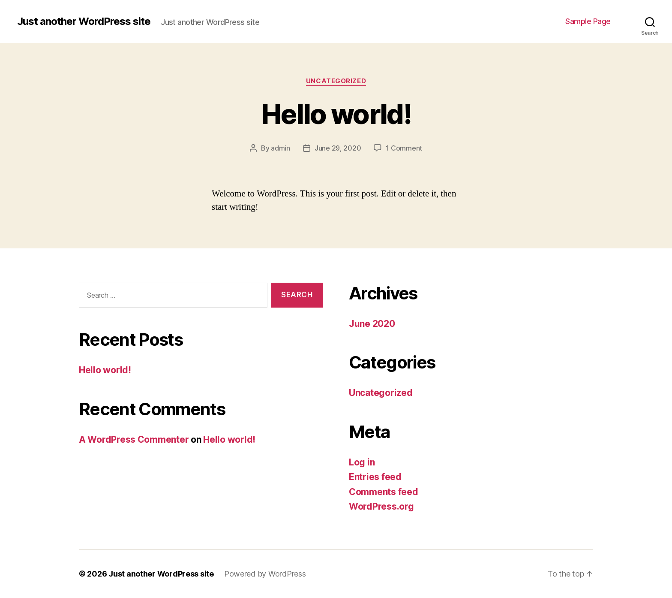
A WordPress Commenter (134, 439)
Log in (362, 462)
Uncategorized (336, 81)
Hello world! (336, 113)
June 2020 (372, 323)
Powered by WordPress (265, 573)
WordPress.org (381, 506)
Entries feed (375, 476)
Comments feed (383, 491)
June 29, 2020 (338, 148)
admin (280, 148)
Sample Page (588, 21)
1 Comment (404, 148)
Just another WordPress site (83, 21)
